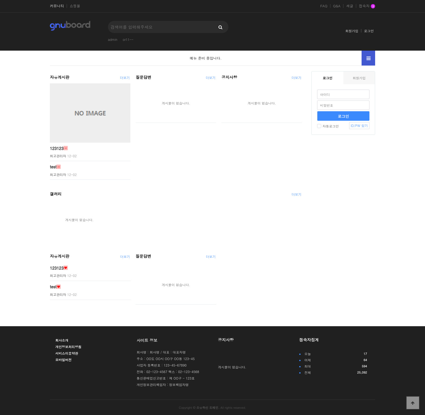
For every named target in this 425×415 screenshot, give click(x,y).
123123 (56, 148)
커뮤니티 (57, 6)
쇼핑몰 (75, 6)
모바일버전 (63, 359)
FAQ (323, 6)
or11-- (128, 39)
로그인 (369, 30)
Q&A (337, 6)
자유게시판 (59, 77)
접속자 (367, 6)
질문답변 (144, 77)
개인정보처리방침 (68, 346)
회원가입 (351, 30)
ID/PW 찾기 (359, 125)
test (53, 166)
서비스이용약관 (66, 353)
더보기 (125, 77)
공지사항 (229, 77)
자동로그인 (328, 126)
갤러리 (56, 194)
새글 (349, 6)
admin (112, 39)
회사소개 (61, 340)
